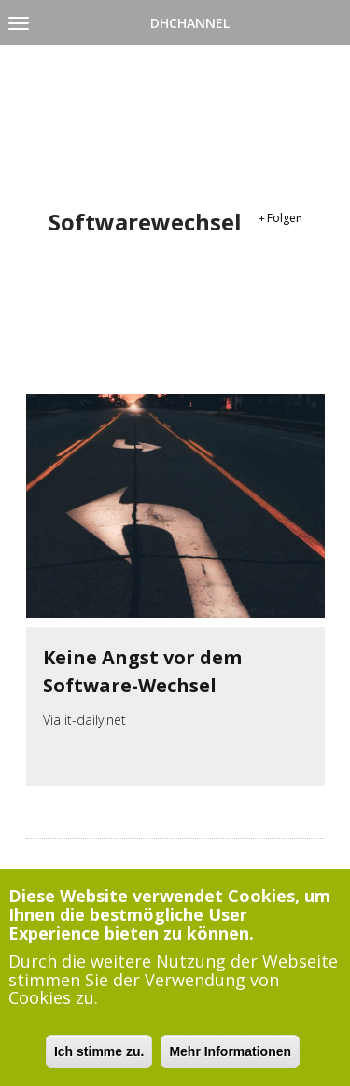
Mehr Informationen (230, 1058)
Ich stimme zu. (99, 1058)
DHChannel (190, 23)
